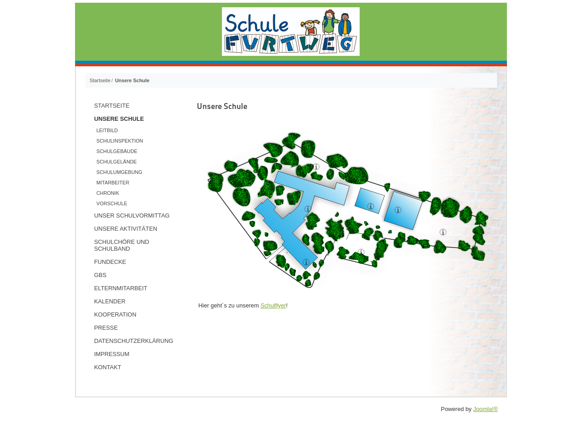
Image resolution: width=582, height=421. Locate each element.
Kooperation (115, 314)
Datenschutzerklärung (133, 340)
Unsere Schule (119, 118)
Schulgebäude (116, 151)
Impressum (112, 354)
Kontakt (107, 367)
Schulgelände (116, 161)
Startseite (112, 105)
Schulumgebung (119, 172)
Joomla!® (485, 409)
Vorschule (111, 203)
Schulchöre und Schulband (121, 245)
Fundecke (110, 261)
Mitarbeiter (112, 182)
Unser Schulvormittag (132, 215)
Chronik (107, 193)
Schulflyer (273, 305)
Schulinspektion (119, 141)
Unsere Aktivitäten (125, 228)
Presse (106, 327)
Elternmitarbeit (120, 288)
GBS (100, 275)
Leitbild (107, 130)
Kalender (109, 301)
